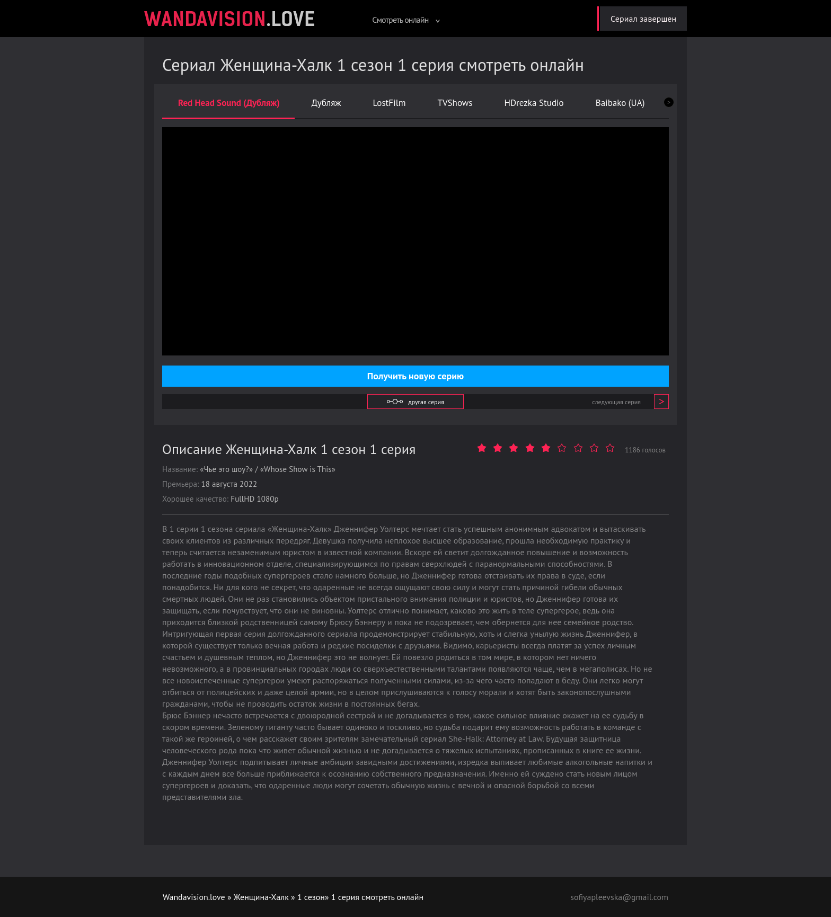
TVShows (454, 103)
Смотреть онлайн (405, 19)
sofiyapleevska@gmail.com (619, 897)
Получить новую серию (415, 376)
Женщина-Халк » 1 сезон (280, 897)
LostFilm (389, 103)
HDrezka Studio (533, 103)
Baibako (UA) (620, 103)
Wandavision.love (194, 897)
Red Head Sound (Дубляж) (229, 103)
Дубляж (326, 103)
